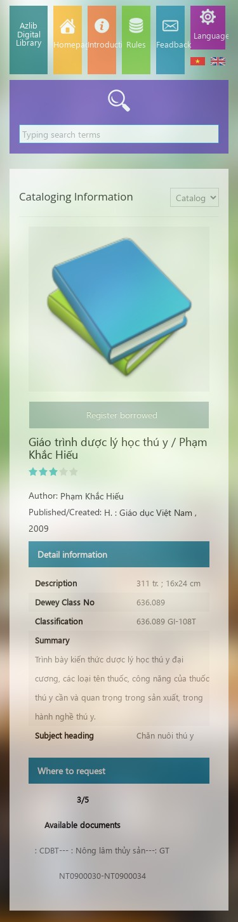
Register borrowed (119, 415)
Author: (43, 495)
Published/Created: (65, 512)
